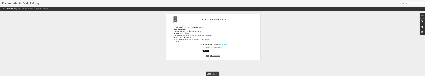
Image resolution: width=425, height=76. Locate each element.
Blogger (226, 74)
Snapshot (38, 9)
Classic (3, 9)
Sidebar (30, 9)
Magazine (17, 9)
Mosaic (24, 9)
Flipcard (10, 9)
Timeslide (46, 9)
